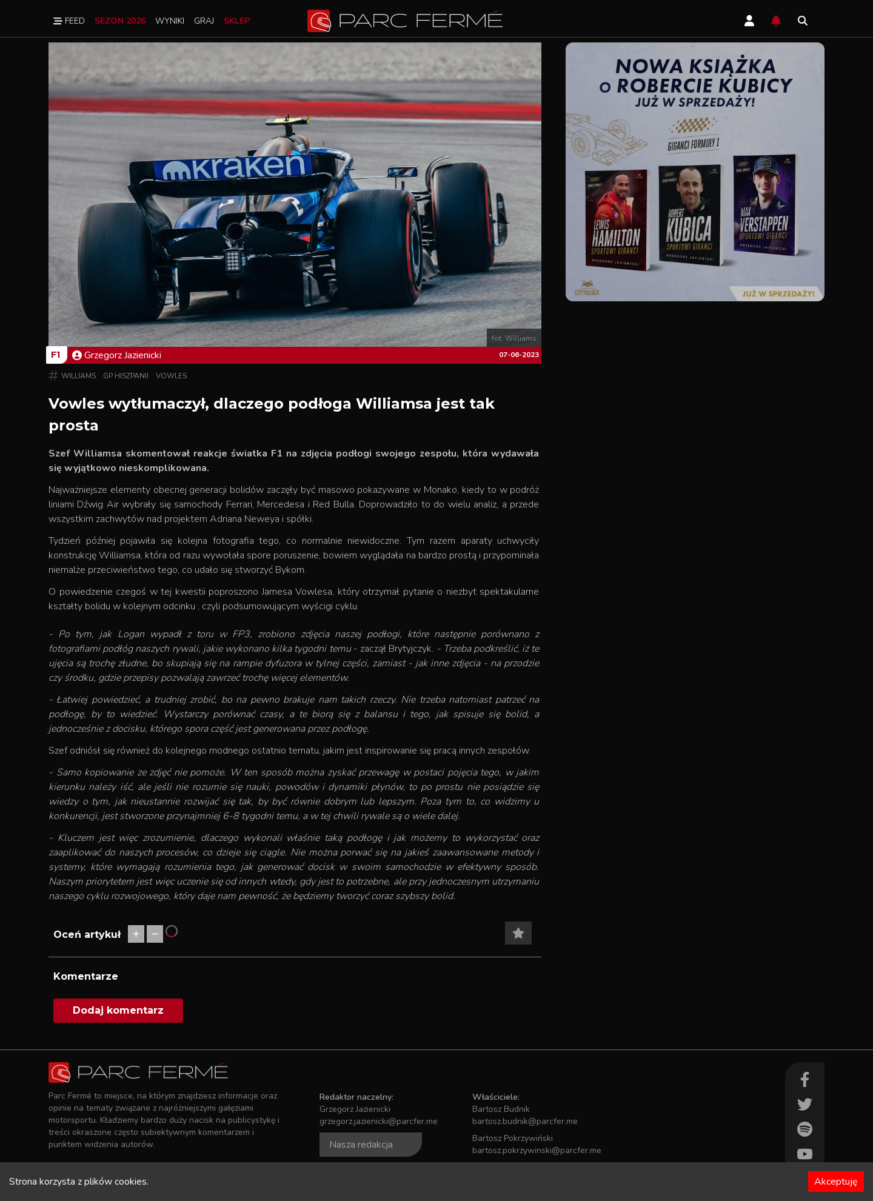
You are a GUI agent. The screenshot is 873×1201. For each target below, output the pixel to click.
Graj (204, 21)
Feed (69, 21)
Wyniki (169, 21)
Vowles (171, 376)
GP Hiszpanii (126, 376)
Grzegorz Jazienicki (116, 355)
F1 (55, 354)
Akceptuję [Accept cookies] (836, 1181)
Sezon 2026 (120, 21)
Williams (78, 376)
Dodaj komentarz (118, 1010)
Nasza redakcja (361, 1144)
